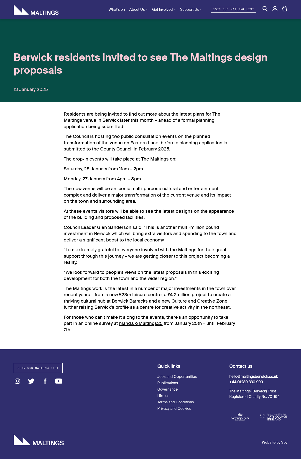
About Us (137, 9)
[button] (265, 8)
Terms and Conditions (175, 402)
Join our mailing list (233, 9)
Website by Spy (274, 442)
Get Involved (162, 9)
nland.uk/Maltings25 (141, 323)
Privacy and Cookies (174, 408)
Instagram (17, 381)
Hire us (163, 395)
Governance (167, 389)
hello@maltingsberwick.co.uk (253, 376)
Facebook (45, 381)
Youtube (59, 381)
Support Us (189, 9)
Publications (167, 383)
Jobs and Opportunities (177, 376)
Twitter (31, 381)
